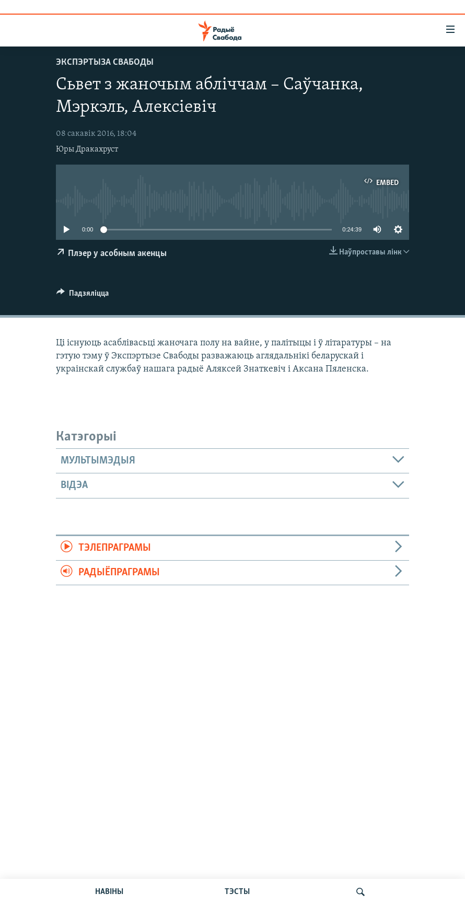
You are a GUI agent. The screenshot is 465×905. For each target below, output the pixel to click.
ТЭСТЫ (237, 892)
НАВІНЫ (109, 892)
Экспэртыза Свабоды (105, 62)
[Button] (82, 296)
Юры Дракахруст (87, 149)
